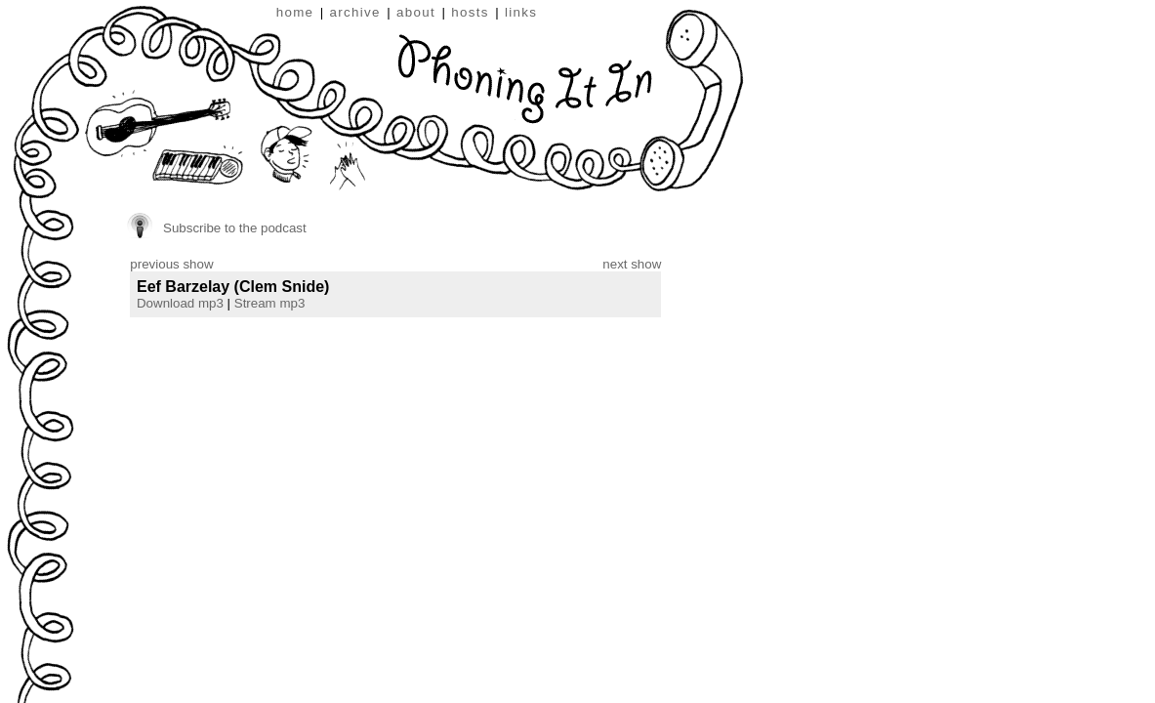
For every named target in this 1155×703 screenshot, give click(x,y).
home (295, 12)
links (521, 12)
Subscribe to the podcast (235, 228)
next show (631, 264)
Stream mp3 (270, 303)
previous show (171, 264)
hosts (470, 12)
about (415, 12)
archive (355, 12)
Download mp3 (180, 303)
